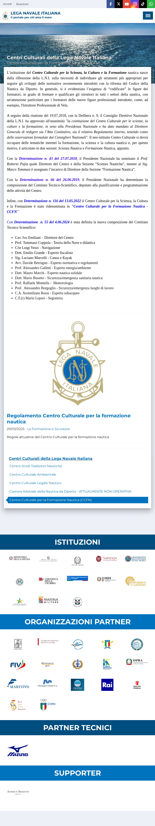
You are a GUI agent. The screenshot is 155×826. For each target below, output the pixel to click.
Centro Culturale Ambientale (32, 474)
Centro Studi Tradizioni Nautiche (35, 466)
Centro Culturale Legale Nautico (35, 483)
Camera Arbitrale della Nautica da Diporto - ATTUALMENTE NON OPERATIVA (70, 491)
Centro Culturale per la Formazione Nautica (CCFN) (50, 500)
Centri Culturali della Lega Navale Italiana (50, 458)
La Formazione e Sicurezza (48, 429)
